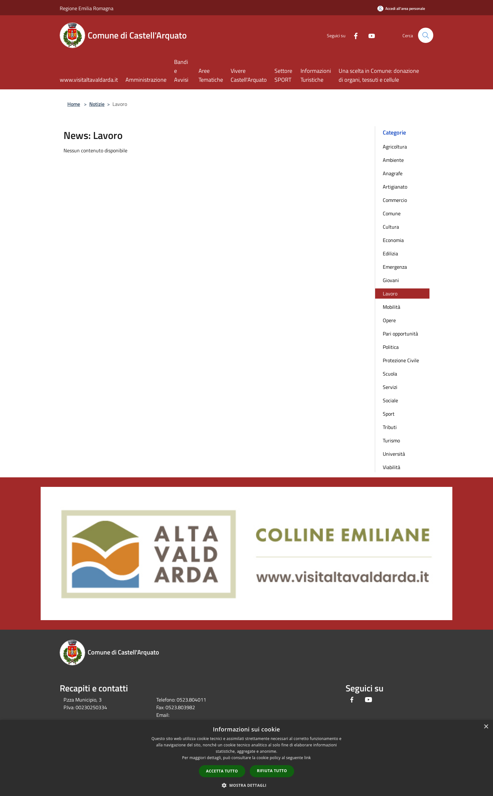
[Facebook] (353, 35)
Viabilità (391, 467)
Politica (391, 347)
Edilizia (390, 253)
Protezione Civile (401, 360)
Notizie (97, 104)
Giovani (391, 280)
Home (73, 104)
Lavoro (390, 293)
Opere (389, 320)
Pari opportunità (400, 333)
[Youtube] (369, 35)
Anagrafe (392, 173)
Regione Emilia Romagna (86, 8)
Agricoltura (395, 146)
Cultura (391, 227)
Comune (392, 213)
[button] (246, 785)
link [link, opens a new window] (307, 757)
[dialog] (246, 758)
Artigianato (395, 186)
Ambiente (393, 160)
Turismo (391, 440)
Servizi (390, 387)
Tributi (390, 427)
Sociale (390, 400)
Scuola (390, 373)
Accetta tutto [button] (222, 771)
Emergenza (395, 267)
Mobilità (391, 307)
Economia (393, 240)
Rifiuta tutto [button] (272, 770)
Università (394, 454)
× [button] (485, 726)
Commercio (395, 200)
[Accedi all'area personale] (401, 8)
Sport (389, 414)
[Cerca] (425, 35)
